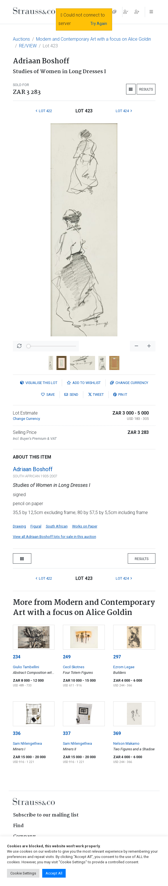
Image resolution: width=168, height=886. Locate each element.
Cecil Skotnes (73, 667)
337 (66, 733)
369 (117, 733)
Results (146, 89)
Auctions (21, 39)
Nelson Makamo (126, 743)
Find (18, 826)
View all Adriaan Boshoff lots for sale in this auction (54, 537)
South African (57, 526)
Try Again (98, 23)
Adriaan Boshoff (33, 469)
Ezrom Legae (123, 667)
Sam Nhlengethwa (27, 743)
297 (117, 657)
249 (66, 657)
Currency (129, 383)
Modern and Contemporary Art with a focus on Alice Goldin (93, 39)
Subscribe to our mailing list (46, 815)
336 (16, 733)
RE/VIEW (28, 45)
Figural (35, 526)
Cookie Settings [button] (23, 873)
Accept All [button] (54, 873)
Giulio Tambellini (26, 667)
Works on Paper (84, 526)
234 (16, 657)
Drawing (19, 526)
